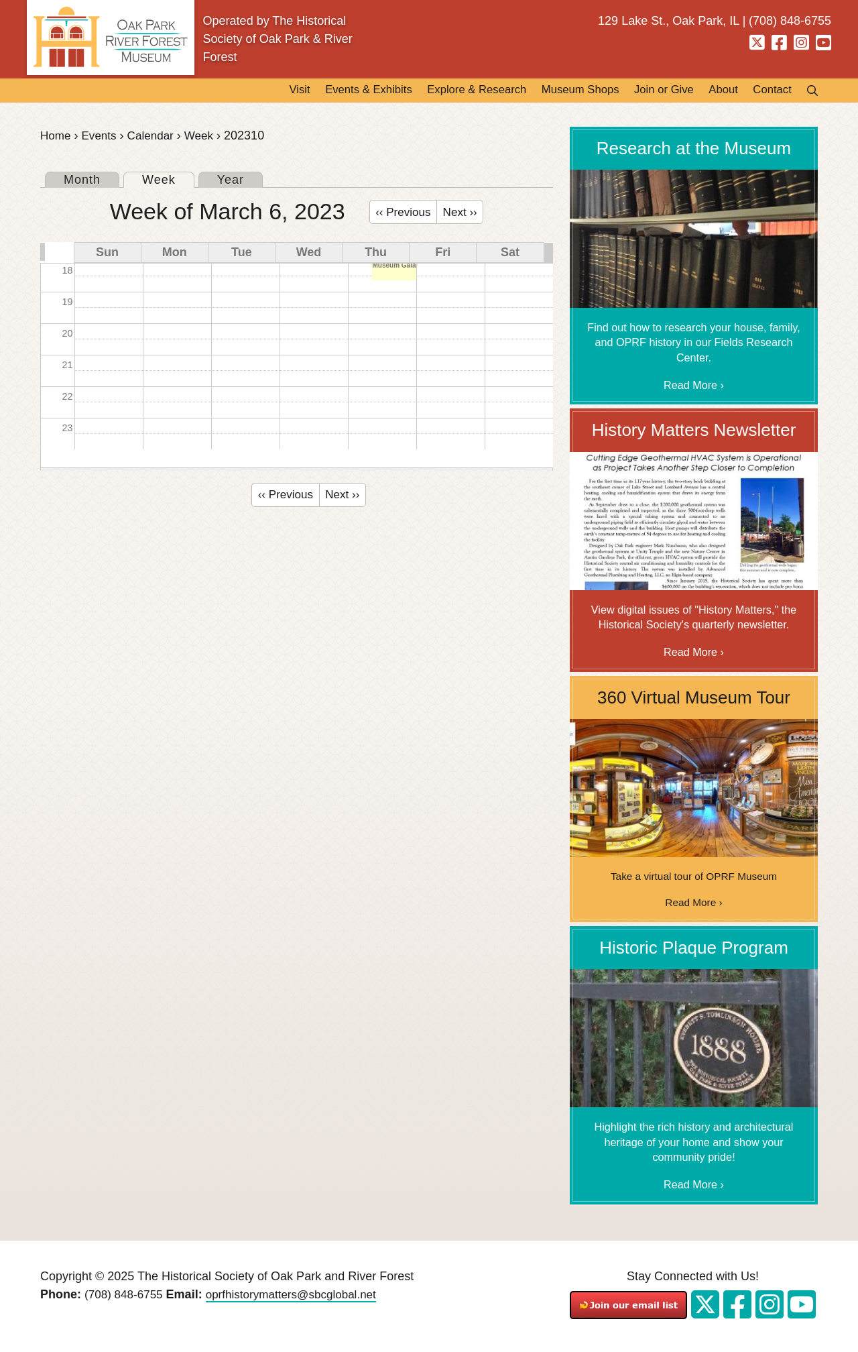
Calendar (155, 137)
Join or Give (648, 91)
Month (82, 181)
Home (56, 137)
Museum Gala (394, 268)
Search (808, 91)
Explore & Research (442, 91)
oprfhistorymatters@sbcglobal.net (299, 1297)
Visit (247, 91)
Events (101, 137)
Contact (769, 91)
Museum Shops (556, 91)
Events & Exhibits (324, 91)
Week (205, 137)
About (714, 91)
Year (230, 181)
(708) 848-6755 (125, 1297)
